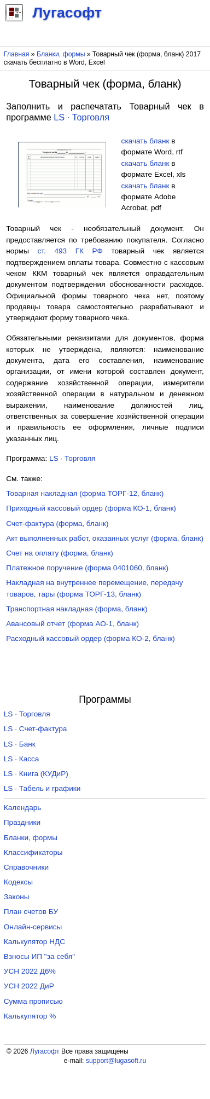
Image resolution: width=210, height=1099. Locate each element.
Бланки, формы (61, 54)
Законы (17, 897)
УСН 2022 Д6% (30, 971)
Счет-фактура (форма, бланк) (57, 523)
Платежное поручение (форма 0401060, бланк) (87, 568)
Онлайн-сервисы (33, 927)
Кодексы (18, 882)
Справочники (26, 867)
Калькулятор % (30, 1016)
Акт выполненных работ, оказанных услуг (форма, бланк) (104, 538)
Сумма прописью (33, 1001)
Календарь (23, 807)
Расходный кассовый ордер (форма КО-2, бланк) (90, 638)
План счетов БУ (31, 911)
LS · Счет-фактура (35, 729)
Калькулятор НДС (34, 942)
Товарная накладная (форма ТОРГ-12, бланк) (85, 493)
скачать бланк (145, 141)
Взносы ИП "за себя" (39, 956)
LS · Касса (21, 759)
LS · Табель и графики (42, 788)
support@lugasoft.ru (116, 1061)
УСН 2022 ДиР (29, 986)
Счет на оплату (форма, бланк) (59, 553)
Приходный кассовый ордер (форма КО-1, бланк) (91, 508)
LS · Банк (20, 744)
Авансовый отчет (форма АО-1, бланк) (72, 624)
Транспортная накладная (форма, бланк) (76, 609)
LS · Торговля (81, 117)
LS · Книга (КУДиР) (36, 774)
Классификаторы (33, 852)
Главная (17, 54)
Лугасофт (45, 1051)
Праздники (22, 822)
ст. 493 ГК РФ (70, 251)
